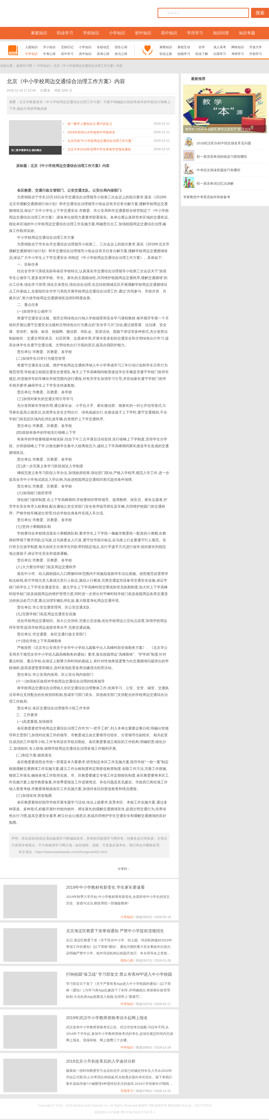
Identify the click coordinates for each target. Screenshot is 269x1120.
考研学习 (237, 54)
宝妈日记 (67, 47)
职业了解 (201, 54)
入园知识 (31, 47)
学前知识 (91, 33)
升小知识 (49, 47)
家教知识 (166, 47)
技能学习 (184, 54)
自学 (202, 47)
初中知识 (143, 33)
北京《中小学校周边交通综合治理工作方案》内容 (88, 65)
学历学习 (195, 33)
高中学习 (67, 54)
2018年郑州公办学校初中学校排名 (91, 132)
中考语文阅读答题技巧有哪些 (211, 169)
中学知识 (31, 54)
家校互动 (184, 47)
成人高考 (219, 47)
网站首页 (13, 33)
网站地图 (174, 1105)
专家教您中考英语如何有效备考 (206, 197)
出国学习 (219, 54)
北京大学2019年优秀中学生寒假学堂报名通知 (99, 149)
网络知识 (237, 47)
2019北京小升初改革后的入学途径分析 (101, 1061)
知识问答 (221, 33)
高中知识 (169, 33)
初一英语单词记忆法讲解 (208, 182)
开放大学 (255, 47)
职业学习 (65, 33)
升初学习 (255, 54)
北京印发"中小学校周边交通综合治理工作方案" (99, 141)
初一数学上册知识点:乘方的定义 (89, 124)
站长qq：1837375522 (196, 1105)
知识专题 (247, 33)
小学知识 (117, 33)
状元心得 (121, 54)
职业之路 (166, 54)
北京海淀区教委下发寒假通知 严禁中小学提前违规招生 (115, 931)
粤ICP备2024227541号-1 (138, 1112)
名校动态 (103, 47)
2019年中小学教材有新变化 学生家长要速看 (105, 887)
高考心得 (103, 54)
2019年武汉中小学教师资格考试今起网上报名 (107, 1018)
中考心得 (49, 54)
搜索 (260, 12)
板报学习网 (24, 65)
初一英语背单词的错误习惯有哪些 (215, 155)
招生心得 (121, 47)
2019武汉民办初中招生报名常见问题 (217, 142)
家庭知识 (39, 33)
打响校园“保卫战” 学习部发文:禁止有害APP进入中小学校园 (119, 974)
